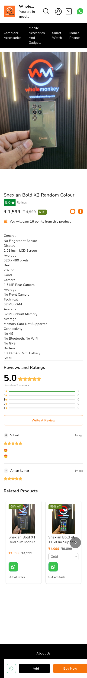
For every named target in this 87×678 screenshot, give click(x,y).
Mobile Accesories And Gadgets (37, 35)
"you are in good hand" (27, 17)
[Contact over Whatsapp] (80, 11)
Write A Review (43, 420)
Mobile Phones (75, 35)
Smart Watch (57, 35)
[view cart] (68, 11)
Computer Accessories (12, 35)
